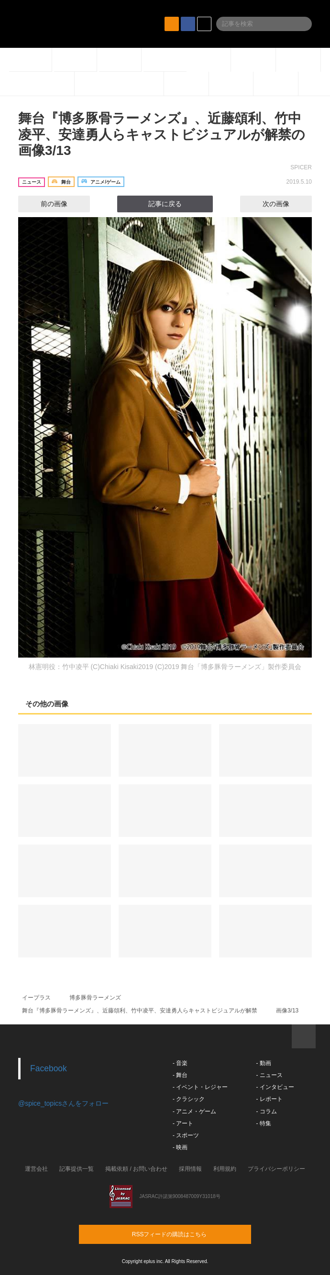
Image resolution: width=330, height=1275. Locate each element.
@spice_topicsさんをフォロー (63, 1103)
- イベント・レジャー (200, 1087)
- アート (183, 1123)
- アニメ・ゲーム (194, 1111)
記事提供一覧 (76, 1168)
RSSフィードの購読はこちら (183, 1234)
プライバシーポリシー (276, 1168)
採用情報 (190, 1168)
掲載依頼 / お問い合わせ (136, 1168)
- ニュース (269, 1075)
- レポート (269, 1099)
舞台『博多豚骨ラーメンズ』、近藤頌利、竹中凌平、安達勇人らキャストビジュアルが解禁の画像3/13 (161, 134)
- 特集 (263, 1123)
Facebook (48, 1068)
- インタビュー (275, 1087)
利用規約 (224, 1168)
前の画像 (45, 204)
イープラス (36, 997)
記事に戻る (165, 204)
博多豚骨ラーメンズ (95, 997)
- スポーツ (186, 1135)
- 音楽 (180, 1063)
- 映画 (180, 1147)
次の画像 (285, 204)
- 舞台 (180, 1075)
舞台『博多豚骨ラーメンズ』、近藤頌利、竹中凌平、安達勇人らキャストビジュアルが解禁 (139, 1010)
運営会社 (36, 1168)
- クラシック (189, 1099)
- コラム (266, 1111)
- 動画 (263, 1063)
